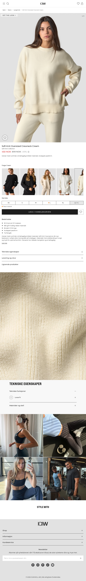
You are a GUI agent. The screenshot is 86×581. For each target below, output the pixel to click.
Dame (9, 10)
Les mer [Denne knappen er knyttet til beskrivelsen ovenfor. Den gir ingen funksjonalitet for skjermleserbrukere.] (4, 243)
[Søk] (8, 3)
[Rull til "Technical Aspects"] (42, 252)
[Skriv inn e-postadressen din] (40, 558)
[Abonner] (80, 558)
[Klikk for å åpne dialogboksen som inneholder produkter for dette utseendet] (21, 435)
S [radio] (22, 203)
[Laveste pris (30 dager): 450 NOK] (28, 152)
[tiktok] (47, 565)
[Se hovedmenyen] (4, 3)
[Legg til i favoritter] (80, 212)
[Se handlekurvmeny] (82, 3)
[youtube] (52, 565)
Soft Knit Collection (8, 149)
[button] (42, 258)
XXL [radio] (76, 203)
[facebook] (33, 565)
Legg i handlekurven (40, 212)
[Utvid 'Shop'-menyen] (43, 530)
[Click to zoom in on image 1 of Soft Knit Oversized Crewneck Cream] (43, 77)
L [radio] (50, 203)
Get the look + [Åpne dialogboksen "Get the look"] (9, 15)
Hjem (4, 10)
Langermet (17, 10)
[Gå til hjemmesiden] (43, 4)
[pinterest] (43, 565)
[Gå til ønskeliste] (78, 3)
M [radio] (35, 203)
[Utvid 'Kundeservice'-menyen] (43, 542)
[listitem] (11, 181)
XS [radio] (8, 203)
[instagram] (38, 565)
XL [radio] (63, 203)
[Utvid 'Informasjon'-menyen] (43, 536)
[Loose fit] (4, 138)
